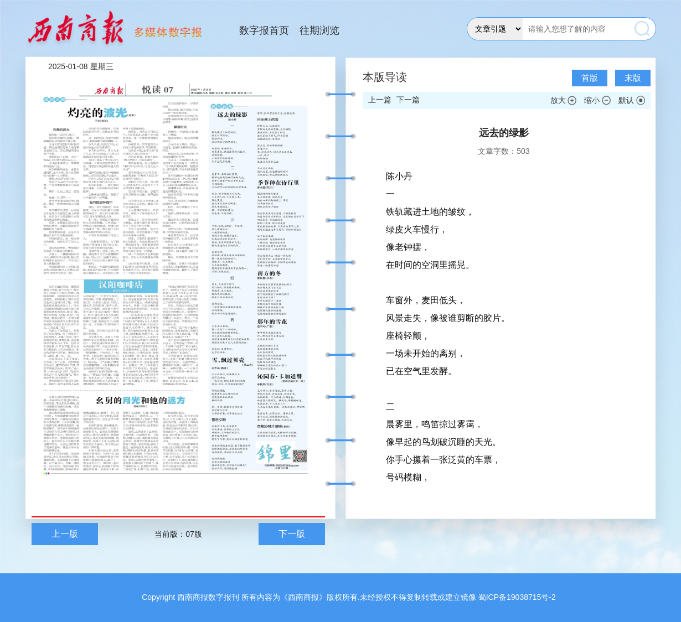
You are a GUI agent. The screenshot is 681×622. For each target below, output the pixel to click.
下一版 (291, 533)
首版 (589, 77)
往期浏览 (319, 30)
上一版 (64, 533)
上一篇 (379, 99)
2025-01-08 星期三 (81, 66)
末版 (633, 77)
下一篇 (408, 99)
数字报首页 (264, 30)
